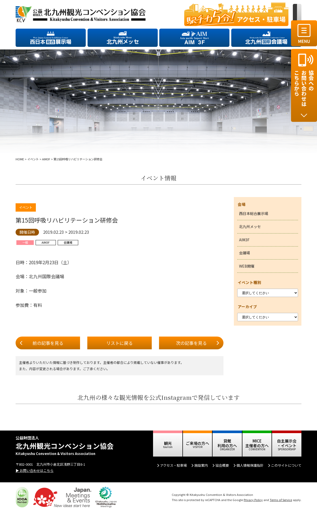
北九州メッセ (250, 226)
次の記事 (191, 343)
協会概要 (222, 465)
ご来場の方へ (197, 443)
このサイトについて (286, 465)
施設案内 (201, 465)
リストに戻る (119, 343)
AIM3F (244, 239)
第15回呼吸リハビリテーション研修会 (67, 220)
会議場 (244, 252)
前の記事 (47, 343)
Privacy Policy (253, 500)
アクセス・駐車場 (173, 465)
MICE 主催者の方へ (257, 443)
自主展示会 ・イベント (286, 443)
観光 (168, 443)
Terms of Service (281, 500)
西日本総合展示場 (253, 213)
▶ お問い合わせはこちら (35, 470)
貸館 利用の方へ (227, 443)
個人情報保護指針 (249, 465)
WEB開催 (246, 266)
